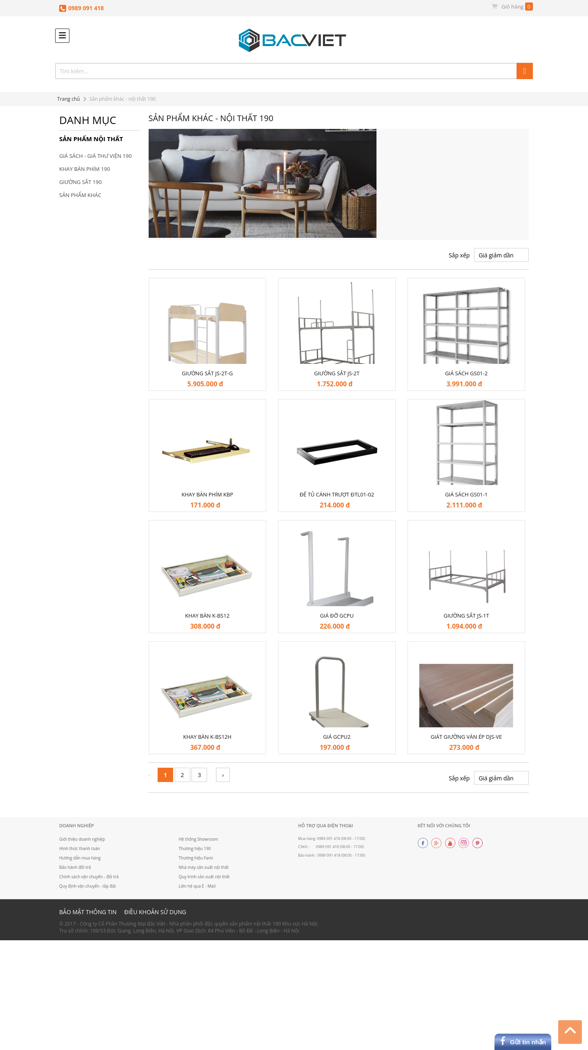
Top (570, 1031)
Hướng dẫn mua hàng (80, 858)
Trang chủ (68, 98)
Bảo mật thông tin (88, 912)
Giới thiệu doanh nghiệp (82, 839)
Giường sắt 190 (80, 182)
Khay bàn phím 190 (84, 169)
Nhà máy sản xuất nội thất (204, 867)
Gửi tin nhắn (528, 1042)
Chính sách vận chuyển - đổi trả (89, 876)
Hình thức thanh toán (79, 848)
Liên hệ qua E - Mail (197, 886)
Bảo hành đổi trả (75, 867)
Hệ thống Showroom (198, 839)
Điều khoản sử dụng (155, 912)
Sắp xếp (459, 255)
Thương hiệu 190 (195, 848)
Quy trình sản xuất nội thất (204, 876)
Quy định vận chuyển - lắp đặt (87, 886)
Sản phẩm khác (80, 195)
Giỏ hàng (512, 6)
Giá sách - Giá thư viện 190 (95, 155)
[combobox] (294, 71)
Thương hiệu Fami (196, 858)
